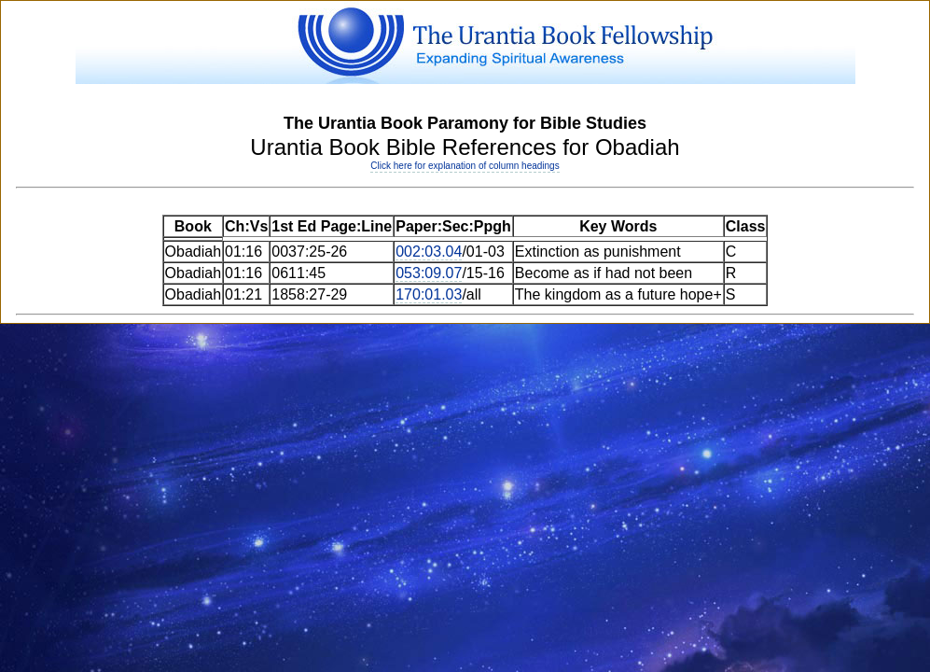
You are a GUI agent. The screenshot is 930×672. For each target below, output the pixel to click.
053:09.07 (429, 273)
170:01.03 (429, 294)
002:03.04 (429, 251)
